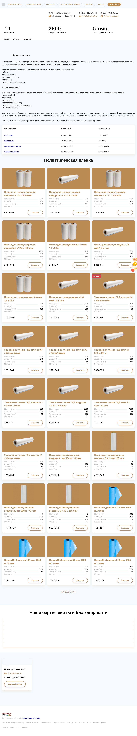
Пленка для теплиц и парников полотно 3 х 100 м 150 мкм (20, 194)
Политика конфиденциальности (15, 727)
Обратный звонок (15, 684)
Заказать (35, 212)
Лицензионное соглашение (31, 718)
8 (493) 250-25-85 (88, 13)
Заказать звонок (111, 16)
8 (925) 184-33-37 (109, 13)
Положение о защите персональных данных (59, 722)
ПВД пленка (89, 4)
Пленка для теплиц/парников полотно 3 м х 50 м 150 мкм (64, 509)
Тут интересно (114, 4)
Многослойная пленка (34, 4)
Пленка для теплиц (11, 152)
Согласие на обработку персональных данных (20, 722)
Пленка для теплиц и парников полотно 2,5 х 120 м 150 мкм (20, 246)
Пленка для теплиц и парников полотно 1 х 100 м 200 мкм (109, 194)
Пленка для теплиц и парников (70, 4)
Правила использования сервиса (92, 722)
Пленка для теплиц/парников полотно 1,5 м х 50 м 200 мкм (109, 457)
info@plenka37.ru (90, 16)
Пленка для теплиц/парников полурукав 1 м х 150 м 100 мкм (65, 457)
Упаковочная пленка (14, 4)
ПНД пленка (50, 4)
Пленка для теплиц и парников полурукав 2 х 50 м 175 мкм (64, 194)
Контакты (101, 4)
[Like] (135, 261)
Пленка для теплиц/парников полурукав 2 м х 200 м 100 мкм (20, 509)
